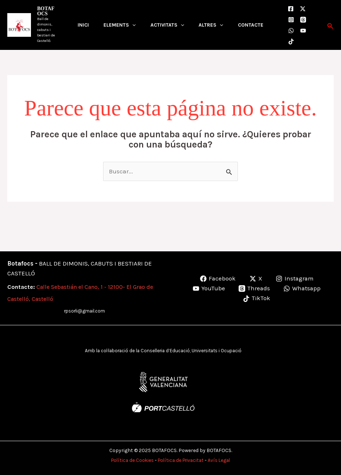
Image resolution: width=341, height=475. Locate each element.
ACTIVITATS (167, 25)
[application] (132, 25)
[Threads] (303, 19)
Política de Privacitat (181, 460)
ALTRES (211, 25)
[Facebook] (290, 8)
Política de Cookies (129, 460)
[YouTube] (208, 289)
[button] (330, 25)
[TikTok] (291, 41)
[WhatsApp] (291, 30)
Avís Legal (222, 460)
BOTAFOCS (45, 11)
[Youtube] (303, 30)
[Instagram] (291, 19)
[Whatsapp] (302, 289)
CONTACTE (250, 25)
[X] (302, 8)
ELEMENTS (119, 25)
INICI (83, 25)
